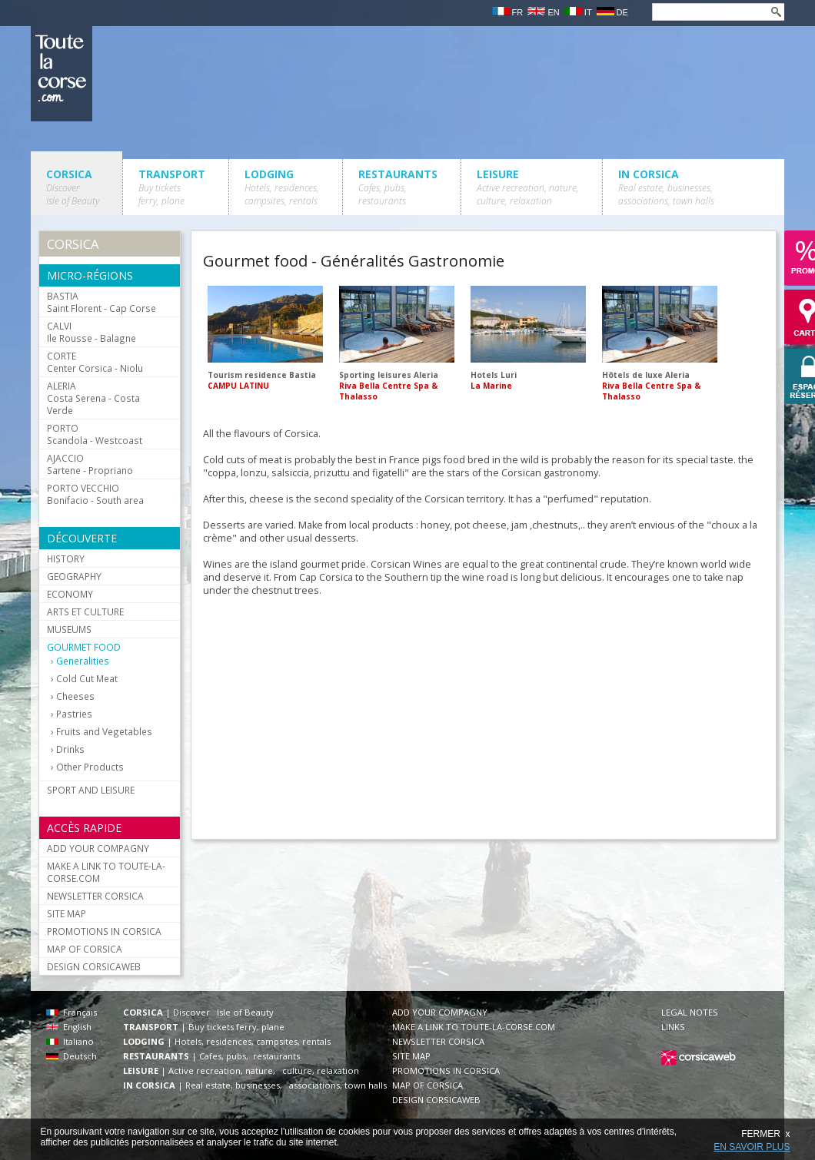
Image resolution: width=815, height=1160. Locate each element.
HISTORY (66, 558)
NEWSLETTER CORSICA (95, 896)
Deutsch (71, 1056)
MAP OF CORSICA (84, 949)
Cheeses (75, 696)
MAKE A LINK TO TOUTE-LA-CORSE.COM (106, 872)
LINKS (673, 1026)
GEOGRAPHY (74, 576)
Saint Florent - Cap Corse (101, 302)
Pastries (74, 714)
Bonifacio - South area (95, 494)
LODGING (281, 187)
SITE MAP (66, 913)
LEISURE (528, 187)
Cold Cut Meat (87, 679)
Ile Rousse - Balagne (91, 332)
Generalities (82, 661)
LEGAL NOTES (689, 1012)
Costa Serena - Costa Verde (93, 397)
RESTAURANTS (397, 187)
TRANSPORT (171, 187)
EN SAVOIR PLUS (752, 1147)
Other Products (90, 767)
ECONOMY (70, 594)
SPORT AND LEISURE (91, 790)
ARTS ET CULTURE (85, 611)
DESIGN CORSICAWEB (94, 966)
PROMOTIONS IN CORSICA (104, 931)
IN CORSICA (666, 187)
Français (71, 1012)
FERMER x (765, 1134)
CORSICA (72, 187)
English (68, 1026)
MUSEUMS (69, 629)
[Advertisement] (406, 713)
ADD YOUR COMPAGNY (98, 848)
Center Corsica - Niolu (95, 362)
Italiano (70, 1041)
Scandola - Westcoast (94, 434)
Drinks (70, 749)
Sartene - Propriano (90, 464)
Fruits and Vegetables (104, 732)
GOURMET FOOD (84, 647)
